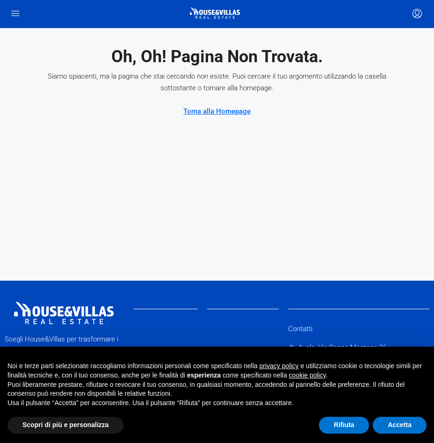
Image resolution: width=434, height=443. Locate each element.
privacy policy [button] (279, 366)
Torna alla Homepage (217, 111)
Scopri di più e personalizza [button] (65, 424)
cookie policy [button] (307, 375)
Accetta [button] (400, 424)
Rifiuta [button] (344, 424)
